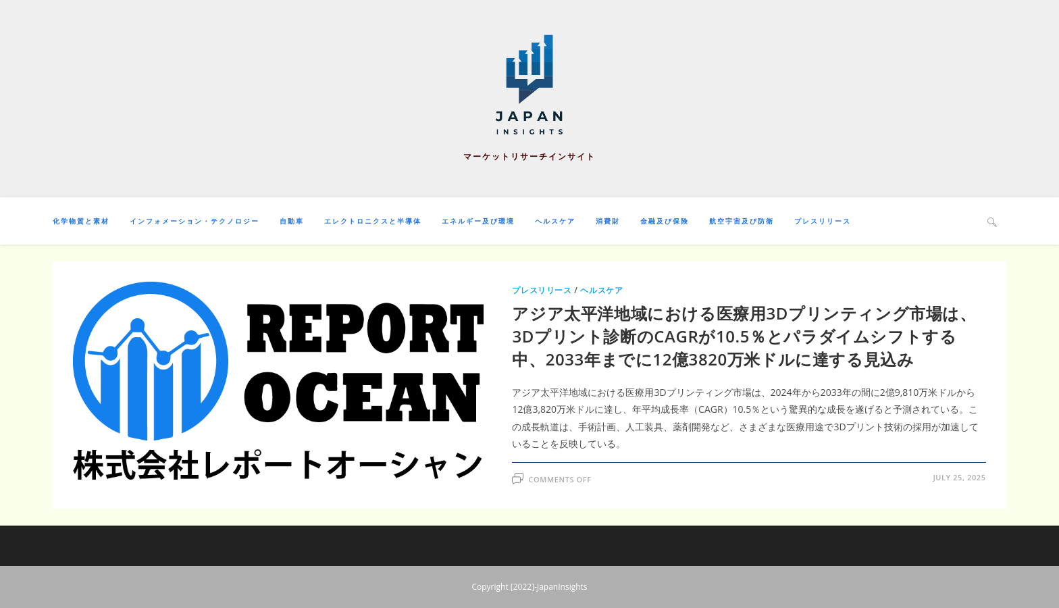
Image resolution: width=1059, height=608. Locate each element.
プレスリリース (541, 290)
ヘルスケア (601, 290)
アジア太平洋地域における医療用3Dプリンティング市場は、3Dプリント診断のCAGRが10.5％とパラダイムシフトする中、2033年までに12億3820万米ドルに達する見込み (744, 336)
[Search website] (992, 221)
